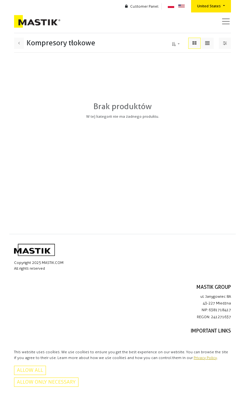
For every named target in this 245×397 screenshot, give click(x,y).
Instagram (222, 390)
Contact (224, 347)
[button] (175, 43)
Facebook (222, 384)
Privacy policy (219, 340)
